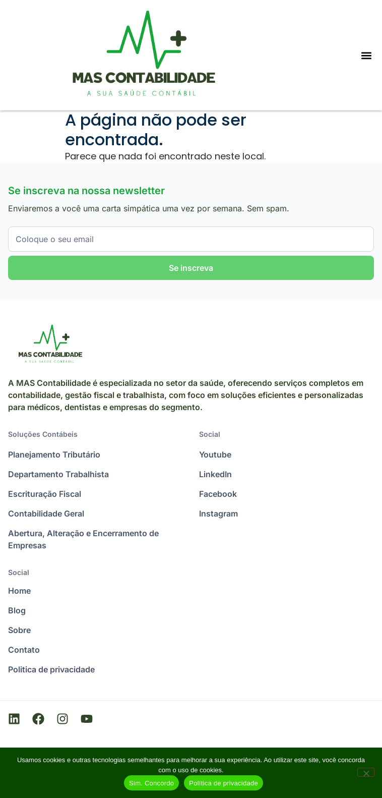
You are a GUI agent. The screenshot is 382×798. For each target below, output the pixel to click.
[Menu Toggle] (366, 55)
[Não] (365, 772)
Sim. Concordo (151, 783)
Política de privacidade (223, 783)
